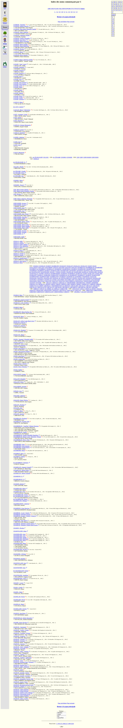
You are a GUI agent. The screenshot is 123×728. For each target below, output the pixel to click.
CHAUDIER (60, 279)
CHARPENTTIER (44, 276)
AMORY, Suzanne (19, 206)
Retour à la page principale (66, 17)
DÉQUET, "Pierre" (19, 650)
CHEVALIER (74, 286)
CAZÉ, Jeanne (17, 117)
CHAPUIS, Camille (18, 686)
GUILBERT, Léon (22, 30)
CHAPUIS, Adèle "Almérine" (21, 666)
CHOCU (82, 289)
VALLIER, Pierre (19, 91)
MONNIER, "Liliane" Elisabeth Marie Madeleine (30, 296)
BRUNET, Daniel (22, 397)
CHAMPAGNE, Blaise (19, 488)
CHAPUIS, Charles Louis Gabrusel (23, 692)
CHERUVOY (33, 286)
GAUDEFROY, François (24, 336)
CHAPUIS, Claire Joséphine (21, 695)
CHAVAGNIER (88, 281)
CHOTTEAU (62, 290)
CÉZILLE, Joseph (18, 253)
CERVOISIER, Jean (18, 208)
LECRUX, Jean (18, 542)
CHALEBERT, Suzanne (19, 386)
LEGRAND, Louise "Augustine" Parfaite (28, 350)
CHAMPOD (40, 270)
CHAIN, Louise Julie (19, 359)
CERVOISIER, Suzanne (19, 230)
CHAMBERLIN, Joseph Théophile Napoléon (25, 435)
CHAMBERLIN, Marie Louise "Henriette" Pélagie (27, 437)
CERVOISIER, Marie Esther (21, 224)
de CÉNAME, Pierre (19, 173)
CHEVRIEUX (73, 287)
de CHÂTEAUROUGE (65, 278)
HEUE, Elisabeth (19, 406)
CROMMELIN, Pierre (20, 139)
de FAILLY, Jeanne (19, 610)
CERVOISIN (94, 157)
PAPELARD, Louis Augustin (25, 341)
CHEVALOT (81, 286)
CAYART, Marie (17, 87)
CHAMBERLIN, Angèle (20, 432)
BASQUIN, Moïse (22, 223)
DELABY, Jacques (22, 388)
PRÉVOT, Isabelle (22, 663)
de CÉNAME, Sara (18, 176)
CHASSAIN (93, 276)
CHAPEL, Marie (17, 592)
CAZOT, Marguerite (18, 152)
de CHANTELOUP (34, 272)
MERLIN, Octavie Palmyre (21, 481)
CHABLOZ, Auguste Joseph (21, 299)
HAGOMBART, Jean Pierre (25, 376)
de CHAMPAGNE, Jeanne (20, 494)
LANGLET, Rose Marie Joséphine (26, 688)
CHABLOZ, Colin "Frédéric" (21, 303)
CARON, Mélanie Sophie (24, 656)
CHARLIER (47, 275)
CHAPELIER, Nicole (19, 599)
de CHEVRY (87, 287)
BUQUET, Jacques (19, 601)
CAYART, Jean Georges (19, 84)
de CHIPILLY (55, 289)
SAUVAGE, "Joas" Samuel (24, 634)
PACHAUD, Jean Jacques (24, 401)
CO (113, 29)
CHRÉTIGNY (40, 292)
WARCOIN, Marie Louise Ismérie (23, 122)
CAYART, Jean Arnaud (19, 82)
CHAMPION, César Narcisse (21, 508)
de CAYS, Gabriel (18, 107)
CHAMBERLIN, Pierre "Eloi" (21, 440)
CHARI (85, 273)
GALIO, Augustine (22, 249)
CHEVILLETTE (41, 287)
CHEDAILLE (62, 282)
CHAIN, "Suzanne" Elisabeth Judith (23, 339)
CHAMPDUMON (91, 269)
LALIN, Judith (21, 564)
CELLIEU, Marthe (18, 166)
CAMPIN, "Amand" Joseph (25, 61)
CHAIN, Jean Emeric (19, 348)
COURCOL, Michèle (23, 50)
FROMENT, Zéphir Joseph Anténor (27, 697)
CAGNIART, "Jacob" (23, 700)
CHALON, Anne (17, 408)
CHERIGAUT (85, 284)
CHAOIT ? (53, 272)
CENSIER (69, 157)
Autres (113, 14)
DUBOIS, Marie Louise (20, 365)
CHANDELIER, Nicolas (20, 549)
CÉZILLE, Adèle (18, 241)
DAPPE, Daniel (21, 546)
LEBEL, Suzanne (19, 392)
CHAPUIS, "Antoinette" (20, 627)
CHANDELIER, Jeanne (19, 537)
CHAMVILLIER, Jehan (19, 531)
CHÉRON (92, 284)
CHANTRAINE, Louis (19, 578)
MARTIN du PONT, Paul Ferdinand (24, 313)
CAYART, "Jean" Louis (19, 64)
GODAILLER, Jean (19, 309)
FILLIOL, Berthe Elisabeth (24, 619)
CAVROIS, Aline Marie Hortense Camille (24, 29)
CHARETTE (78, 273)
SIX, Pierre (20, 154)
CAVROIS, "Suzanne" (19, 24)
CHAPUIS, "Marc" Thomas (20, 651)
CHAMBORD (98, 267)
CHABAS (35, 266)
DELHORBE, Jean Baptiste (21, 111)
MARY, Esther (21, 449)
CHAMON (74, 269)
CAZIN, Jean (17, 142)
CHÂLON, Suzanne (18, 414)
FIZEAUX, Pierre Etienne (21, 593)
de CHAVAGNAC (78, 281)
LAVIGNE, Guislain (20, 37)
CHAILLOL (76, 266)
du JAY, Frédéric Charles (21, 318)
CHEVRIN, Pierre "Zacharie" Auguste (27, 430)
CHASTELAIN (47, 278)
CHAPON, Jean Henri (19, 613)
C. (112, 17)
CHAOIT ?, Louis (18, 583)
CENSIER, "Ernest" (18, 185)
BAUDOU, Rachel (22, 551)
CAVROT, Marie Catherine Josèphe (23, 59)
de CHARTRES (77, 276)
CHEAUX (49, 282)
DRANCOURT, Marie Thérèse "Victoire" (25, 215)
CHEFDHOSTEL (80, 282)
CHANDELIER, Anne (19, 534)
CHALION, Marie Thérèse (20, 400)
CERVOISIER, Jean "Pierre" (21, 214)
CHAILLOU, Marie (18, 334)
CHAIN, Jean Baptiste (19, 345)
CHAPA (58, 272)
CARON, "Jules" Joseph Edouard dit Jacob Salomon (31, 668)
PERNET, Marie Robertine (21, 56)
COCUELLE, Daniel (20, 606)
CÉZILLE (36, 159)
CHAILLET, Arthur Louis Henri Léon (23, 321)
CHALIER (61, 267)
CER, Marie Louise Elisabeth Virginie (23, 191)
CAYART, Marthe (18, 93)
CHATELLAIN (96, 278)
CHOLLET (32, 290)
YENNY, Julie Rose (19, 519)
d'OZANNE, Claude (19, 177)
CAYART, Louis (17, 85)
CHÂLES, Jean (17, 391)
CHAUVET (55, 281)
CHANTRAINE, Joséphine (20, 575)
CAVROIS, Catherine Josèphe (21, 35)
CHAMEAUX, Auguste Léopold (22, 467)
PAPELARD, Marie (19, 584)
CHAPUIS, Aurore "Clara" (20, 682)
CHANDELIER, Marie (19, 540)
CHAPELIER (77, 272)
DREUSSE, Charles (19, 168)
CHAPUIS (47, 273)
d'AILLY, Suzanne (19, 464)
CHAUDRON (78, 279)
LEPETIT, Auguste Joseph (24, 577)
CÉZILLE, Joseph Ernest (20, 258)
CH (113, 23)
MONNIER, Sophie (22, 615)
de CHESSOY (66, 286)
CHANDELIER (64, 270)
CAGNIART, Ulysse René (24, 671)
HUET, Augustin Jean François (25, 362)
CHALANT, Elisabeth (19, 379)
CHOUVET (78, 290)
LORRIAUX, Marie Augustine (25, 259)
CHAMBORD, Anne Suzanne (21, 446)
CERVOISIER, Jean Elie (20, 217)
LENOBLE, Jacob (19, 94)
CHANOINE (72, 270)
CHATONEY (33, 279)
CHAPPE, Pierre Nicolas (20, 622)
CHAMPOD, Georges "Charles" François (24, 516)
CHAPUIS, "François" (19, 636)
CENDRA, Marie (18, 180)
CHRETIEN (32, 292)
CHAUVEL (48, 281)
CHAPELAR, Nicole (19, 596)
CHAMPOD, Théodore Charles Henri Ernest (25, 525)
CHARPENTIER (34, 276)
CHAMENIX (58, 269)
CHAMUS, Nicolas (18, 528)
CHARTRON (85, 276)
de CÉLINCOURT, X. (19, 162)
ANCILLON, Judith (19, 65)
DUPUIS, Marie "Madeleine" (22, 642)
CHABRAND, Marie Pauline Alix (22, 312)
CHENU (53, 284)
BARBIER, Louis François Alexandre (27, 360)
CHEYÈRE (94, 287)
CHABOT (48, 266)
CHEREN (73, 284)
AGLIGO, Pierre (22, 459)
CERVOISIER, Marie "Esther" (21, 221)
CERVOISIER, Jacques (19, 203)
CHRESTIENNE (98, 290)
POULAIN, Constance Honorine (23, 186)
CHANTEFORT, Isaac (19, 567)
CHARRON (62, 276)
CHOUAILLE (70, 290)
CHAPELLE (84, 272)
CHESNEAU (47, 286)
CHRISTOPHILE (58, 292)
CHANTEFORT (97, 270)
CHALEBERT (48, 267)
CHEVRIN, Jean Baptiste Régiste (26, 429)
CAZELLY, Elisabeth (19, 132)
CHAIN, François (18, 342)
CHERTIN (98, 284)
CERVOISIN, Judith (18, 237)
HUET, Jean (20, 415)
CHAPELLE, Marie (18, 604)
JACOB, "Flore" (21, 517)
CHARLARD (98, 273)
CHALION (68, 267)
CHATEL (74, 278)
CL (113, 27)
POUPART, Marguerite (23, 357)
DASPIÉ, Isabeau (22, 455)
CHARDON (63, 273)
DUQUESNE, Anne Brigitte (25, 27)
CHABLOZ (42, 266)
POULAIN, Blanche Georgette (25, 522)
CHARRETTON (54, 276)
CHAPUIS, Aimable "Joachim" (21, 676)
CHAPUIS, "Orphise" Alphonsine (22, 657)
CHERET (78, 284)
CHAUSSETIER (95, 279)
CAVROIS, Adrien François (20, 26)
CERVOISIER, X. (18, 233)
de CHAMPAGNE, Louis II (20, 496)
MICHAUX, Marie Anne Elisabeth (26, 354)
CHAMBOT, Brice (18, 453)
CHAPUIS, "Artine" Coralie (21, 630)
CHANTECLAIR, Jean (19, 563)
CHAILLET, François (19, 322)
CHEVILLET (33, 287)
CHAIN (90, 266)
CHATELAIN (81, 278)
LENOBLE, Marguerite (23, 75)
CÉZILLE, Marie (18, 262)
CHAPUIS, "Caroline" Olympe (21, 633)
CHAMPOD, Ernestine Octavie (21, 514)
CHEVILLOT (50, 287)
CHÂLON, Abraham (19, 405)
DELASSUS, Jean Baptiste (24, 47)
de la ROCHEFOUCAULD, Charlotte (27, 497)
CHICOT (41, 289)
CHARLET (40, 275)
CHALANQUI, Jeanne (19, 374)
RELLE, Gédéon (22, 88)
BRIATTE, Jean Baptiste (21, 423)
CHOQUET (55, 290)
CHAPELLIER (93, 272)
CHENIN (47, 284)
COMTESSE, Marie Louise (24, 195)
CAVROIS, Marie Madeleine (21, 46)
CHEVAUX (89, 286)
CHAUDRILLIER (69, 279)
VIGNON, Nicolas (22, 548)
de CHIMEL (48, 289)
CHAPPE (41, 273)
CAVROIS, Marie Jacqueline (21, 41)
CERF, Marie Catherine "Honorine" (23, 198)
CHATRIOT (40, 279)
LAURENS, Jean (19, 409)
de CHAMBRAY (41, 269)
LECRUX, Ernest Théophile (22, 555)
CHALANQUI (33, 267)
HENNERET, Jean (22, 220)
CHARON (88, 275)
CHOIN (87, 289)
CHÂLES (55, 267)
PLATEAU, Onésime (23, 493)
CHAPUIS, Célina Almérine (21, 689)
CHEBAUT (55, 282)
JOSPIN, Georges (22, 134)
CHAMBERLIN (89, 267)
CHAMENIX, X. (18, 476)
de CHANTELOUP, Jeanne (20, 571)
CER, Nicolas (17, 194)
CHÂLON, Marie (18, 411)
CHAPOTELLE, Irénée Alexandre (22, 618)
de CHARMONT (72, 275)
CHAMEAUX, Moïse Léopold (21, 473)
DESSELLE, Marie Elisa (24, 468)
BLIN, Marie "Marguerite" (21, 653)
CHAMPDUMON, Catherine (21, 504)
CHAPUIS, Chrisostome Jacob (21, 694)
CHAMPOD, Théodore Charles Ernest (23, 523)
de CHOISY (92, 289)
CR (113, 31)
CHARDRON (71, 273)
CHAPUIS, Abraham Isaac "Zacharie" (23, 662)
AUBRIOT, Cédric (19, 371)
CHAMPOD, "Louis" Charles (21, 513)
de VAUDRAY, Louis (20, 572)
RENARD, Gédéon (22, 545)
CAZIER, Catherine (18, 137)
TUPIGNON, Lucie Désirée (22, 131)
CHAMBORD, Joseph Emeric (21, 447)
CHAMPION (33, 270)
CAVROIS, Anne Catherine (20, 32)
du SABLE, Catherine (20, 174)
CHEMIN (88, 282)
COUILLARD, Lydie (23, 304)
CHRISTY (67, 292)
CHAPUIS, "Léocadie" (19, 648)
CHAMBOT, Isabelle (19, 456)
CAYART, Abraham (18, 67)
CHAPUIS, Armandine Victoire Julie (23, 679)
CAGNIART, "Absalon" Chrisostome (27, 674)
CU (113, 33)
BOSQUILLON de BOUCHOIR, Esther (25, 383)
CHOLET (99, 289)
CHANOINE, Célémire (19, 554)
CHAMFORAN (66, 269)
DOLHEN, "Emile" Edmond (25, 119)
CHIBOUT (36, 289)
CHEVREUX (65, 287)
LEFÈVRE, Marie (22, 485)
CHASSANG (33, 278)
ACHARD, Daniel (22, 331)
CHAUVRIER (69, 281)
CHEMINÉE (94, 282)
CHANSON (79, 270)
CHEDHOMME (70, 282)
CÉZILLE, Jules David (19, 261)
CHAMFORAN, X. (18, 479)
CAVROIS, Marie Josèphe (20, 44)
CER (77, 157)
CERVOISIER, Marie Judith (21, 227)
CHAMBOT (32, 269)
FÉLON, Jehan (18, 182)
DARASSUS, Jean (22, 380)
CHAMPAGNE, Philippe (20, 500)
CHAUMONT (86, 279)
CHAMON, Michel (18, 484)
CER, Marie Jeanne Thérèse (20, 189)
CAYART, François (18, 70)
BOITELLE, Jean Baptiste (21, 433)
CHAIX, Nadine (17, 370)
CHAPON (100, 272)
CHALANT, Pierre (18, 382)
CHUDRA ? (77, 292)
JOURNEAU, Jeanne (20, 78)
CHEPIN (58, 284)
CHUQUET (90, 292)
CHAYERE (38, 282)
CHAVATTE (96, 281)
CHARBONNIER (55, 273)
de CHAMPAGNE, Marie (20, 499)
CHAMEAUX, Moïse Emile (21, 470)
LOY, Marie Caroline (23, 645)
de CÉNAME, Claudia (19, 171)
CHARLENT (33, 275)
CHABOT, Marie (18, 307)
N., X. (16, 146)
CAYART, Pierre (17, 96)
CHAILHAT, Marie (18, 316)
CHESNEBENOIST (56, 286)
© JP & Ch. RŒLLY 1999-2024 (65, 723)
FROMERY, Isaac (19, 420)
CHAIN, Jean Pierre (18, 356)
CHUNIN (83, 292)
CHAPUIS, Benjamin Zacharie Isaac (23, 685)
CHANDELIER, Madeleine (20, 539)
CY (113, 35)
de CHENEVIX (40, 284)
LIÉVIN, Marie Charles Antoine (26, 192)
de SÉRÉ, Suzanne (19, 81)
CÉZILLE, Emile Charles (20, 244)
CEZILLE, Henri (18, 250)
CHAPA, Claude (17, 587)
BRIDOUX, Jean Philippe (24, 43)
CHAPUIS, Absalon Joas (20, 665)
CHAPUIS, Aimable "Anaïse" (21, 673)
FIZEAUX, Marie (19, 589)
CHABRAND (55, 266)
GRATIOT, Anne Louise (21, 344)
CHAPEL (63, 272)
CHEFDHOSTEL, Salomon (25, 560)
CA (113, 19)
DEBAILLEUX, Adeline (24, 256)
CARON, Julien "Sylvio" (24, 116)
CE (113, 21)
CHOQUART (39, 290)
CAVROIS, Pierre (18, 52)
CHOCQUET (75, 289)
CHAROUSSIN (95, 275)
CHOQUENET (48, 290)
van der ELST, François (23, 104)
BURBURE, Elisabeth (20, 149)
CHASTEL (40, 278)
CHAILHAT (62, 266)
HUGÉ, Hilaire (18, 458)
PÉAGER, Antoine (19, 505)
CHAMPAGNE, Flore (19, 491)
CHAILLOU (83, 266)
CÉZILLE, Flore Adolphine (20, 246)
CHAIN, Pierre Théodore (20, 366)
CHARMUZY (81, 275)
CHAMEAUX (50, 269)
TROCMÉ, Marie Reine (23, 638)
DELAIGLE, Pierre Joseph (24, 438)
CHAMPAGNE (81, 269)
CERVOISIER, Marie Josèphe (21, 226)
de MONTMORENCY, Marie (22, 163)
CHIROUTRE (64, 289)
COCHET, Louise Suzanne (24, 353)
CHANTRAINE (44, 272)
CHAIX (94, 266)
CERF (81, 157)
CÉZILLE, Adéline (18, 243)
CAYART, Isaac (17, 76)
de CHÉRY (40, 286)
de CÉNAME (56, 157)
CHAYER (32, 282)
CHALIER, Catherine (19, 395)
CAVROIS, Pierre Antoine (20, 55)
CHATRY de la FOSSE (50, 279)
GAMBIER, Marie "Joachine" (22, 677)
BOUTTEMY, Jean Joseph (24, 34)
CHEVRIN (81, 287)
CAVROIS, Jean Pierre (19, 40)
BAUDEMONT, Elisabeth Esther (26, 510)
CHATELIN (88, 278)
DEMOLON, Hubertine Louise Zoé (27, 624)
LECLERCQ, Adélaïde (23, 252)
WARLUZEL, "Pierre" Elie (24, 200)
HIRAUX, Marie (19, 72)
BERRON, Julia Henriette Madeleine (27, 301)
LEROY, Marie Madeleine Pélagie (26, 441)
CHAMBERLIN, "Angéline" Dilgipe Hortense (26, 426)
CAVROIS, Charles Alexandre (21, 38)
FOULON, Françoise (23, 148)
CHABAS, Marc (17, 295)
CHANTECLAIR (88, 270)
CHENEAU (32, 284)
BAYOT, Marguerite (20, 347)
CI (112, 25)
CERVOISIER (87, 157)
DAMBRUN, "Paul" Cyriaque (25, 683)
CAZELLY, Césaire (18, 129)
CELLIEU (46, 157)
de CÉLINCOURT (38, 157)
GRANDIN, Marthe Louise (24, 472)
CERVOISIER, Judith (19, 218)
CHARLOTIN (54, 275)
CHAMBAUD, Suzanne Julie (21, 421)
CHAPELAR (69, 272)
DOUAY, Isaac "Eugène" (24, 659)
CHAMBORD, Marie (19, 450)
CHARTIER (69, 276)
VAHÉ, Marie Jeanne (23, 53)
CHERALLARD (65, 284)
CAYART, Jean (17, 79)
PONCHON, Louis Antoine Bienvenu (24, 427)
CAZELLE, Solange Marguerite (22, 125)
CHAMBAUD (81, 267)
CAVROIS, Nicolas (18, 49)
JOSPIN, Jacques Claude (21, 126)
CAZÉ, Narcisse (17, 120)
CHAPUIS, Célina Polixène (20, 691)
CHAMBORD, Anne (19, 444)
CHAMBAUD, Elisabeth (20, 418)
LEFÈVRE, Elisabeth (20, 143)
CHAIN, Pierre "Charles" (20, 363)
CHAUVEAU (41, 281)
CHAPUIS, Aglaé (18, 669)
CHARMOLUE (63, 275)
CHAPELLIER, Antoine (20, 609)
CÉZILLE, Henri (18, 247)
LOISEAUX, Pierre (22, 412)
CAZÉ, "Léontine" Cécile (20, 114)
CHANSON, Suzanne (19, 558)
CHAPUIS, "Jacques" (19, 639)
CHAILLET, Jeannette (20, 324)
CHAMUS (47, 270)
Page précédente (62, 21)
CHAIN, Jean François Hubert (21, 351)
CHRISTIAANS (49, 292)
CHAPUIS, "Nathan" (19, 654)
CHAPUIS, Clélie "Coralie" (20, 698)
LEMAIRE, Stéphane (20, 631)
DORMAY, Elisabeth (20, 212)
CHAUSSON (33, 281)
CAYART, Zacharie (18, 99)
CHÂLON (74, 267)
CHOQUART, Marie (20, 490)
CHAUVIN (62, 281)
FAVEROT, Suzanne (20, 69)
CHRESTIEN (89, 290)
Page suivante (70, 21)
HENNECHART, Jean (20, 238)
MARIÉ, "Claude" (22, 229)
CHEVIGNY (96, 286)
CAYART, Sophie (18, 97)
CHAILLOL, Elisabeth (19, 330)
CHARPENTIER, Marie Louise (26, 209)
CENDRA (63, 157)
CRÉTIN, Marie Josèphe (21, 580)
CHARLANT (90, 273)
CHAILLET (69, 266)
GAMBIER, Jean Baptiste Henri (26, 680)
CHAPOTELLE (33, 273)
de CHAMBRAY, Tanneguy (20, 462)
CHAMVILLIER (54, 270)
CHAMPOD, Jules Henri (20, 520)
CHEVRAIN (58, 287)
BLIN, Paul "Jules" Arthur (24, 628)
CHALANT (41, 267)
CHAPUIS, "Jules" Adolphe (21, 647)
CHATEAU (55, 278)
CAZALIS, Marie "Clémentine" (22, 110)
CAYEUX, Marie (18, 102)
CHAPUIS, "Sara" (18, 660)
